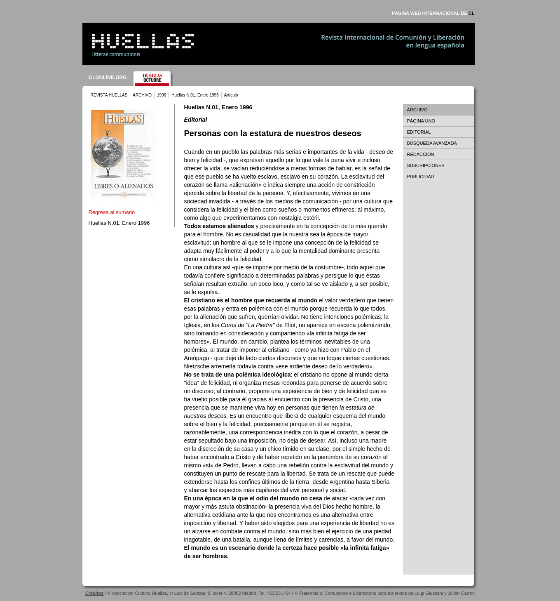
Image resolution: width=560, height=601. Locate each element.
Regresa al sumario (112, 212)
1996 (161, 95)
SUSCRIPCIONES (426, 165)
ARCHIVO (142, 95)
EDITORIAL (419, 132)
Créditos (94, 593)
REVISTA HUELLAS (109, 95)
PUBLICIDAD (420, 176)
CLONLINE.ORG (108, 77)
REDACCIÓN (420, 154)
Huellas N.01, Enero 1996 (195, 95)
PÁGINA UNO (421, 120)
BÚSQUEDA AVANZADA (432, 143)
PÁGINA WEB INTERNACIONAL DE (432, 13)
